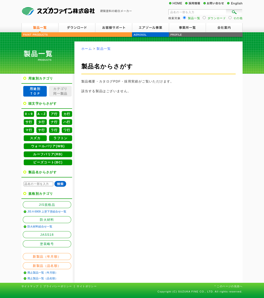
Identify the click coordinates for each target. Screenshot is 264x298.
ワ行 (66, 130)
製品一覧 (39, 27)
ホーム (86, 48)
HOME (177, 3)
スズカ (35, 138)
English (234, 3)
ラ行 (54, 130)
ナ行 (54, 122)
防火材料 (47, 219)
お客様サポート (113, 27)
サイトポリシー (87, 286)
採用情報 (194, 3)
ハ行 (66, 122)
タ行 (41, 122)
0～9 (29, 114)
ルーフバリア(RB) (48, 154)
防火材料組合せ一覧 (39, 226)
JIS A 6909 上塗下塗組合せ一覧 (46, 211)
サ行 (28, 122)
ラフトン (60, 138)
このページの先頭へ (230, 286)
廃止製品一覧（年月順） (42, 272)
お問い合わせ (214, 3)
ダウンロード (76, 27)
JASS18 (47, 234)
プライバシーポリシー (57, 286)
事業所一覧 (187, 27)
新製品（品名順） (47, 266)
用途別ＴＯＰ (35, 91)
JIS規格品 (47, 205)
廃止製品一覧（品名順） (42, 278)
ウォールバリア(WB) (48, 146)
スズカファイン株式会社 (76, 11)
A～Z (41, 114)
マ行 (28, 130)
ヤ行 (41, 130)
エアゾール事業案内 (150, 27)
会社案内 (224, 27)
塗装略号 (47, 244)
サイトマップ (29, 286)
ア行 (54, 114)
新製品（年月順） (47, 256)
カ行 (66, 114)
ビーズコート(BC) (48, 162)
